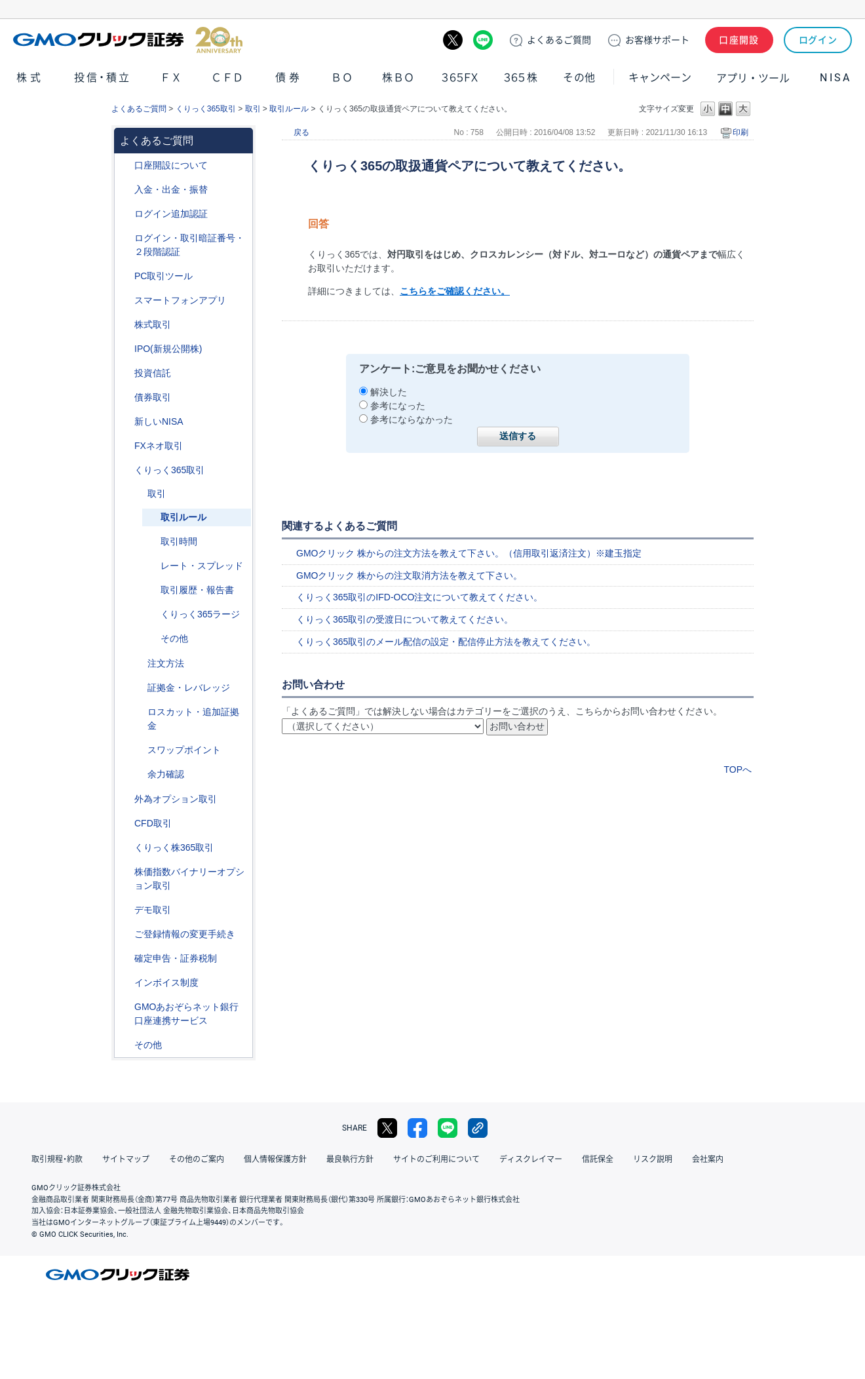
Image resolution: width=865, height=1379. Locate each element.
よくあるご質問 (138, 108)
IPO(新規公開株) (168, 348)
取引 (253, 108)
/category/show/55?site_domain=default (125, 190)
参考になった (397, 405)
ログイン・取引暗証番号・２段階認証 (189, 245)
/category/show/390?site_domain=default (125, 983)
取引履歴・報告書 (197, 590)
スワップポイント (184, 750)
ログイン (818, 40)
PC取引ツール (163, 276)
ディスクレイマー (530, 1159)
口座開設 (739, 40)
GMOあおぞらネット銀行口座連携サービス (186, 1013)
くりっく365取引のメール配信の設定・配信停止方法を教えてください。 (446, 641)
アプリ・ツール (753, 77)
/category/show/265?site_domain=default (138, 663)
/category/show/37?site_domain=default (138, 712)
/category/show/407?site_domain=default (125, 848)
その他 (579, 77)
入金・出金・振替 (171, 189)
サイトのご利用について (436, 1159)
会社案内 (707, 1159)
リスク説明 (652, 1159)
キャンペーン (659, 77)
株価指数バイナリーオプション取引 (189, 878)
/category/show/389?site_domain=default (125, 397)
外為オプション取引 (175, 799)
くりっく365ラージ (200, 614)
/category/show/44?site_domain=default (125, 1045)
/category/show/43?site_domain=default (138, 688)
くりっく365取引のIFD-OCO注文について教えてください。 (419, 597)
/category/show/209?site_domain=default (125, 910)
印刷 (740, 132)
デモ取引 (152, 909)
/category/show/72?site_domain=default (125, 325)
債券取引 (152, 397)
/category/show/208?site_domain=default (125, 300)
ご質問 (559, 40)
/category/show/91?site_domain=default (125, 165)
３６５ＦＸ (459, 77)
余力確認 (165, 774)
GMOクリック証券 (127, 40)
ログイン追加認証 (171, 213)
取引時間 (179, 541)
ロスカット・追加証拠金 (193, 719)
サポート (657, 40)
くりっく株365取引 (174, 847)
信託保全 (597, 1159)
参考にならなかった (411, 419)
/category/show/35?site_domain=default (125, 470)
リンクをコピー (478, 1128)
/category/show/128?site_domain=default (125, 1007)
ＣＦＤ (227, 77)
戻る (301, 132)
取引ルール (289, 108)
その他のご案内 (196, 1159)
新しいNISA (158, 421)
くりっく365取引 (206, 108)
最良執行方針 (350, 1159)
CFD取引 (153, 823)
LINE (483, 40)
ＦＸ (171, 77)
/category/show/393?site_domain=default (125, 422)
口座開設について (171, 165)
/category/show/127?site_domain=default (125, 958)
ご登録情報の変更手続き (184, 934)
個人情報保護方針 (275, 1159)
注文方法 (165, 663)
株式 (30, 77)
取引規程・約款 (57, 1159)
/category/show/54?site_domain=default (125, 238)
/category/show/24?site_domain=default (125, 446)
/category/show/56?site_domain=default (125, 934)
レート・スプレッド (202, 565)
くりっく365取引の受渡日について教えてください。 (404, 619)
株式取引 (152, 324)
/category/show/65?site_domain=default (125, 799)
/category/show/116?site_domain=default (125, 373)
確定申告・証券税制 (175, 958)
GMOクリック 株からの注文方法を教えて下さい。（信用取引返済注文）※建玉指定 (469, 553)
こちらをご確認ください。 (455, 291)
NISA (835, 77)
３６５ (521, 77)
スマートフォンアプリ (180, 300)
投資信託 (152, 373)
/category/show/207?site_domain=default (125, 276)
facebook (417, 1128)
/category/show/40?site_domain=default (138, 494)
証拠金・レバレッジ (188, 687)
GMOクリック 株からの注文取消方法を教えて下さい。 (409, 575)
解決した (388, 392)
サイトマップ (125, 1159)
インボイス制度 (166, 982)
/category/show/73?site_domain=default (125, 349)
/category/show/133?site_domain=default (125, 872)
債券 (289, 77)
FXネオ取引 (158, 445)
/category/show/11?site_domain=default (125, 823)
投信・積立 (103, 77)
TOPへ (737, 769)
